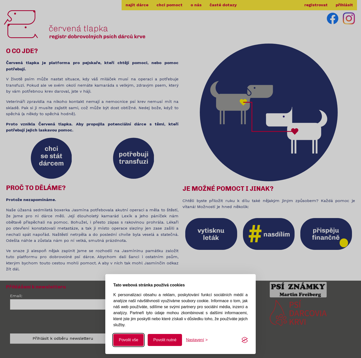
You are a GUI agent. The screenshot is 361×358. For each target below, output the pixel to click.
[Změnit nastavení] (197, 340)
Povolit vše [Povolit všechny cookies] (128, 340)
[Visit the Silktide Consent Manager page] (245, 340)
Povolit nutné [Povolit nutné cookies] (164, 340)
